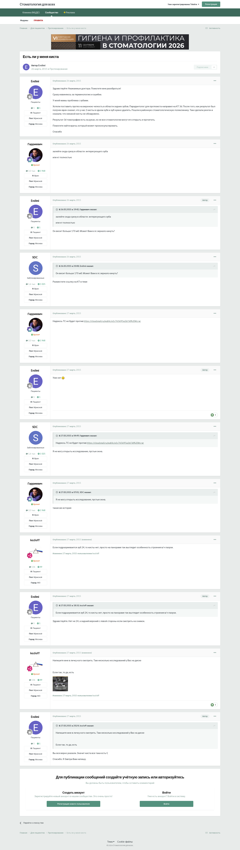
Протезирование (59, 68)
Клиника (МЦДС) (31, 12)
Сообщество (51, 13)
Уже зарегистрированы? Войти (183, 4)
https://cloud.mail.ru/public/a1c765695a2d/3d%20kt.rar (112, 321)
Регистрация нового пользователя (73, 804)
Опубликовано (67, 81)
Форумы (24, 20)
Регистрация (211, 4)
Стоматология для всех (37, 4)
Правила (38, 20)
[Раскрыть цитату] (57, 209)
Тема (110, 841)
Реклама (70, 12)
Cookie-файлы (125, 841)
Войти (166, 804)
